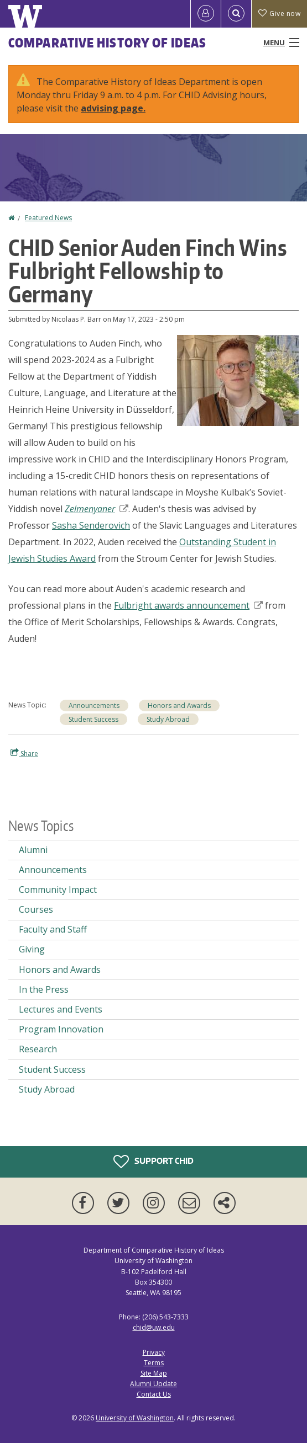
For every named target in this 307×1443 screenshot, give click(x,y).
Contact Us (154, 1394)
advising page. (113, 108)
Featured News (48, 217)
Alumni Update (153, 1383)
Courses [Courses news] (36, 909)
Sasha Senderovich (91, 525)
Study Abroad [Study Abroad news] (168, 719)
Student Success (93, 719)
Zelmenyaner (96, 509)
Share (24, 753)
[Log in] (206, 14)
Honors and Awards (179, 705)
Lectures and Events (60, 1009)
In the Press (44, 989)
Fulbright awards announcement (188, 605)
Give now (279, 13)
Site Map (154, 1373)
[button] (238, 380)
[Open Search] (236, 14)
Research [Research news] (38, 1049)
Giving (32, 949)
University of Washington (135, 1418)
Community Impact (58, 889)
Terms (154, 1362)
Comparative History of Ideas (107, 42)
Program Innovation (61, 1029)
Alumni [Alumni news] (33, 850)
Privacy (154, 1352)
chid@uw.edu (154, 1327)
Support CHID (153, 1161)
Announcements (94, 705)
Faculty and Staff (53, 929)
